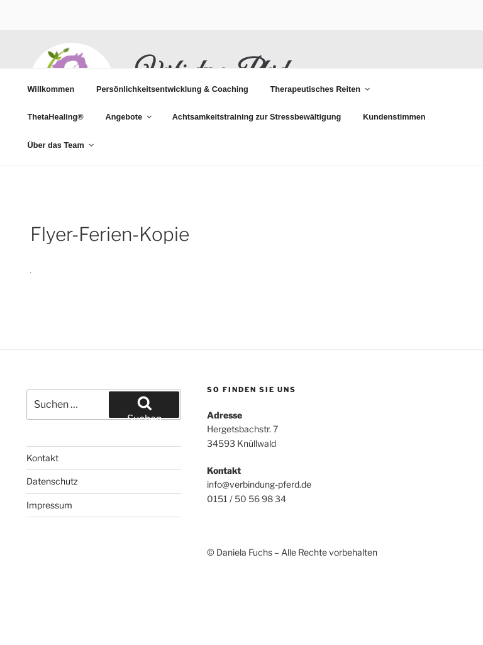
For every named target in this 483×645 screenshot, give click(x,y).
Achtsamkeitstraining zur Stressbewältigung (256, 116)
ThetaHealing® (55, 116)
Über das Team (61, 145)
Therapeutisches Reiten (321, 89)
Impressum (49, 505)
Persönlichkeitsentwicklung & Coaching (172, 89)
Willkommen (50, 89)
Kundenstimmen (394, 116)
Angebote (129, 116)
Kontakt (42, 457)
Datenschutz (52, 481)
